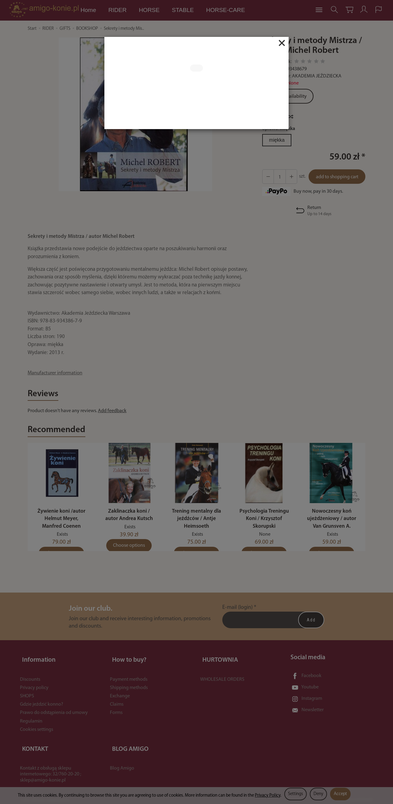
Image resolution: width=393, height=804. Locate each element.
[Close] (282, 43)
